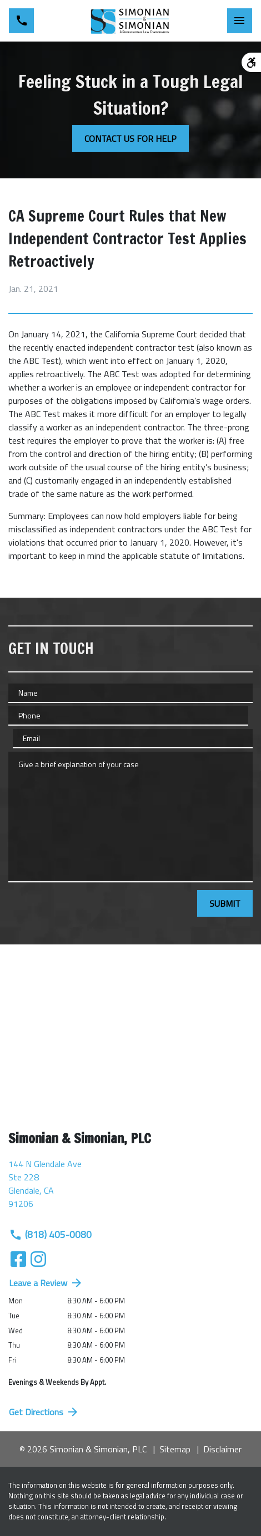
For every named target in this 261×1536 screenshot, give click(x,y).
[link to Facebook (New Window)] (18, 1259)
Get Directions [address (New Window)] (44, 1412)
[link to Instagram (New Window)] (38, 1259)
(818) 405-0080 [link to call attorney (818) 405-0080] (50, 1234)
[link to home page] (130, 21)
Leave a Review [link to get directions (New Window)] (46, 1283)
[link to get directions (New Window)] (130, 1188)
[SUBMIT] (225, 903)
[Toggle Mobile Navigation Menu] (239, 20)
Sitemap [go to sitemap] (174, 1449)
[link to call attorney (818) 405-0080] (21, 20)
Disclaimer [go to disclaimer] (222, 1449)
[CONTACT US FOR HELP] (130, 138)
